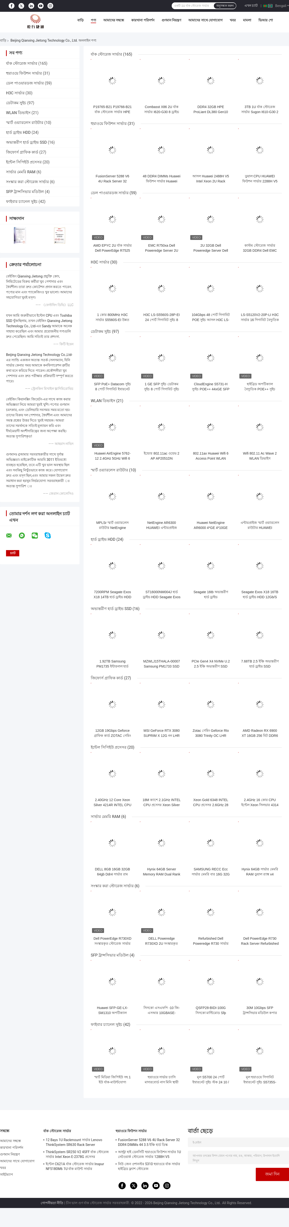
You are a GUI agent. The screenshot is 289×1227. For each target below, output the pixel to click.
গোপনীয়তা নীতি (52, 1203)
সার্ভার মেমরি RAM (20, 172)
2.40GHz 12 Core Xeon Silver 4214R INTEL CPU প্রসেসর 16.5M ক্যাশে (112, 805)
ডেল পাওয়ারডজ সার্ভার (25, 83)
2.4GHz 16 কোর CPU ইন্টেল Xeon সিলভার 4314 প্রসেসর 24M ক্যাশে (260, 805)
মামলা (247, 20)
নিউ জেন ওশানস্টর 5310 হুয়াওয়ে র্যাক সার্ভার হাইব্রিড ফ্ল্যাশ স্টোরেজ (149, 1166)
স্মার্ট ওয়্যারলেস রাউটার (24, 122)
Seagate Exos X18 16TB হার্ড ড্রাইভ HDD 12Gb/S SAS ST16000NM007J (259, 597)
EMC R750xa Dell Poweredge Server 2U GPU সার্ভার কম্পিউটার (161, 250)
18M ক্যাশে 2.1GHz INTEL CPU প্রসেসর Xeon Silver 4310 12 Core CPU (162, 805)
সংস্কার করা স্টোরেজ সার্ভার (27, 182)
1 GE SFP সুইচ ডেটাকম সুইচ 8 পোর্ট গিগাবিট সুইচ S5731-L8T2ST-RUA (161, 389)
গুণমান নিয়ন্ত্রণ (171, 20)
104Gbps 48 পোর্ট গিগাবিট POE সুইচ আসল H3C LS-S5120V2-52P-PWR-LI (211, 320)
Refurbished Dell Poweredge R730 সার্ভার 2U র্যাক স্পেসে (210, 944)
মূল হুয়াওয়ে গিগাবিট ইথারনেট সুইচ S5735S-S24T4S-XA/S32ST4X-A (260, 1082)
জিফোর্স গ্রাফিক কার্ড (22, 152)
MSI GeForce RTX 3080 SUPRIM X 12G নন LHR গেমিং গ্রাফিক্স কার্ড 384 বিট (161, 736)
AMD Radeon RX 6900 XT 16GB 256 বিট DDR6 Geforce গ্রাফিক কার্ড (260, 736)
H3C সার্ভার (15, 93)
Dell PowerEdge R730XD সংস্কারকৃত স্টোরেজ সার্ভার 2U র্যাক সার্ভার (112, 944)
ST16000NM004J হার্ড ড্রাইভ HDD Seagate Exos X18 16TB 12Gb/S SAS (161, 597)
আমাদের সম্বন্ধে (113, 20)
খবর (233, 20)
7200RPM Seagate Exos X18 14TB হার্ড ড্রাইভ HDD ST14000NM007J (112, 597)
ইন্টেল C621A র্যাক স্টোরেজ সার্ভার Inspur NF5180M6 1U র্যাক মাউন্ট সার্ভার (75, 1166)
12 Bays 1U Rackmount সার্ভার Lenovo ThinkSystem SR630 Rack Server (74, 1142)
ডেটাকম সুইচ (16, 103)
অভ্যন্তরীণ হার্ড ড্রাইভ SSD (26, 142)
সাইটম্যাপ (6, 1174)
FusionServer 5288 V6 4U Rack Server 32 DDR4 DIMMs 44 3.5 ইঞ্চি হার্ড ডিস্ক (149, 1142)
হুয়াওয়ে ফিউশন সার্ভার (24, 73)
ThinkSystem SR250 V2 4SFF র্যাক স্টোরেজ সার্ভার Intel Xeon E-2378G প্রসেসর (77, 1154)
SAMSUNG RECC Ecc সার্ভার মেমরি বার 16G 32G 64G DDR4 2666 (211, 874)
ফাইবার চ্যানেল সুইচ (22, 201)
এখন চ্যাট (251, 5)
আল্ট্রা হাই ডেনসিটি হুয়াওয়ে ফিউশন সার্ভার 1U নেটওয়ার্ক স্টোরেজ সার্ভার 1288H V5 (149, 1154)
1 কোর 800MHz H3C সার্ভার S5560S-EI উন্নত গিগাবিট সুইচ (113, 320)
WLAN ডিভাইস (18, 112)
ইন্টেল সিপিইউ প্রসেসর (24, 162)
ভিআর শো (265, 20)
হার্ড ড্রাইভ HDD (18, 132)
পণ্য (93, 20)
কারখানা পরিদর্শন (142, 20)
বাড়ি (80, 20)
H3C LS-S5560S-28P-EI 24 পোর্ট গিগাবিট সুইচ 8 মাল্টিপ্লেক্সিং (162, 320)
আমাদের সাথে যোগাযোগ (205, 20)
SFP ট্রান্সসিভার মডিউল (25, 191)
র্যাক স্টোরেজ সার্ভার (21, 63)
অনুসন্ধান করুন (225, 5)
